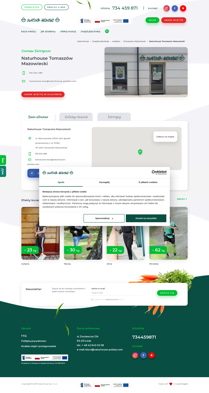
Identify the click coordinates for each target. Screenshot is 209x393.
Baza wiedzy (28, 31)
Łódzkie (116, 41)
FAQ (24, 335)
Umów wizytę (173, 20)
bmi (3, 160)
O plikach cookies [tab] (148, 182)
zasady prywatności (111, 299)
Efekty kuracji (68, 31)
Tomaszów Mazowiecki (134, 41)
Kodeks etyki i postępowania (38, 346)
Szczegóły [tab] (104, 182)
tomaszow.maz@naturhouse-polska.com (52, 81)
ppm (3, 171)
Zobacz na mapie (165, 136)
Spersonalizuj (104, 218)
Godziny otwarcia (76, 116)
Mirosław (154, 264)
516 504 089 (32, 73)
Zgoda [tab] (61, 182)
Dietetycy (114, 116)
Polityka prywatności (33, 341)
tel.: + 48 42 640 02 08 (90, 345)
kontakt (153, 8)
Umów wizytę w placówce (43, 94)
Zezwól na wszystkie (146, 218)
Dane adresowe (38, 116)
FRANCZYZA (31, 7)
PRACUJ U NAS (56, 7)
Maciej (67, 264)
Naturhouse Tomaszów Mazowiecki (167, 41)
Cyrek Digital (181, 384)
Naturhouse (83, 41)
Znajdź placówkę (90, 31)
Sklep (152, 20)
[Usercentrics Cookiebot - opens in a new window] (154, 172)
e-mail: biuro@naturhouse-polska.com (100, 349)
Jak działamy (48, 31)
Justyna (25, 264)
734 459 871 (125, 8)
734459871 (144, 337)
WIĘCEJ (181, 199)
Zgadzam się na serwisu (109, 299)
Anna (109, 264)
